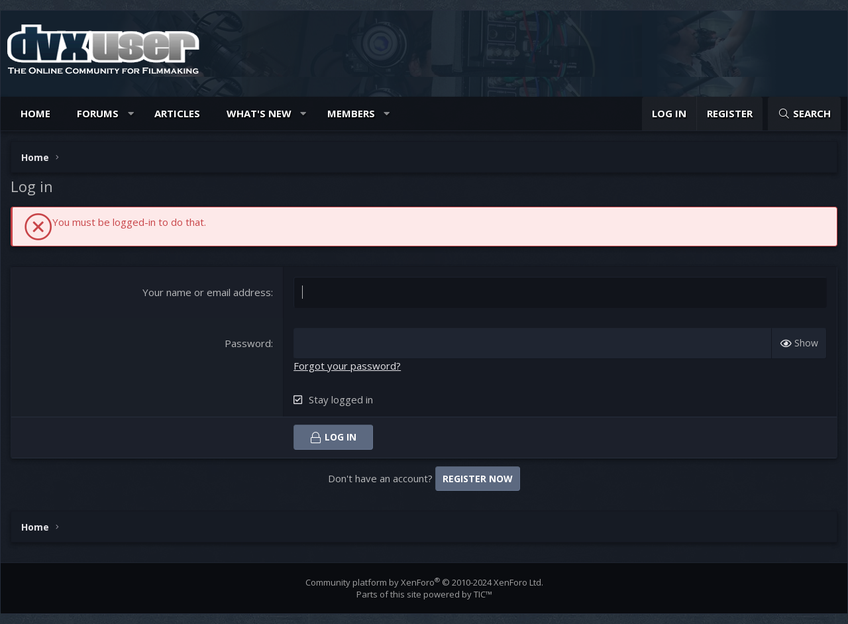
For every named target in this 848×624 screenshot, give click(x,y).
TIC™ (483, 594)
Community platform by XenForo (424, 582)
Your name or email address (206, 292)
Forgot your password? (347, 365)
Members (351, 113)
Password (248, 343)
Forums (98, 113)
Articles (177, 113)
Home (35, 113)
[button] (131, 113)
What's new (259, 113)
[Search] (804, 113)
